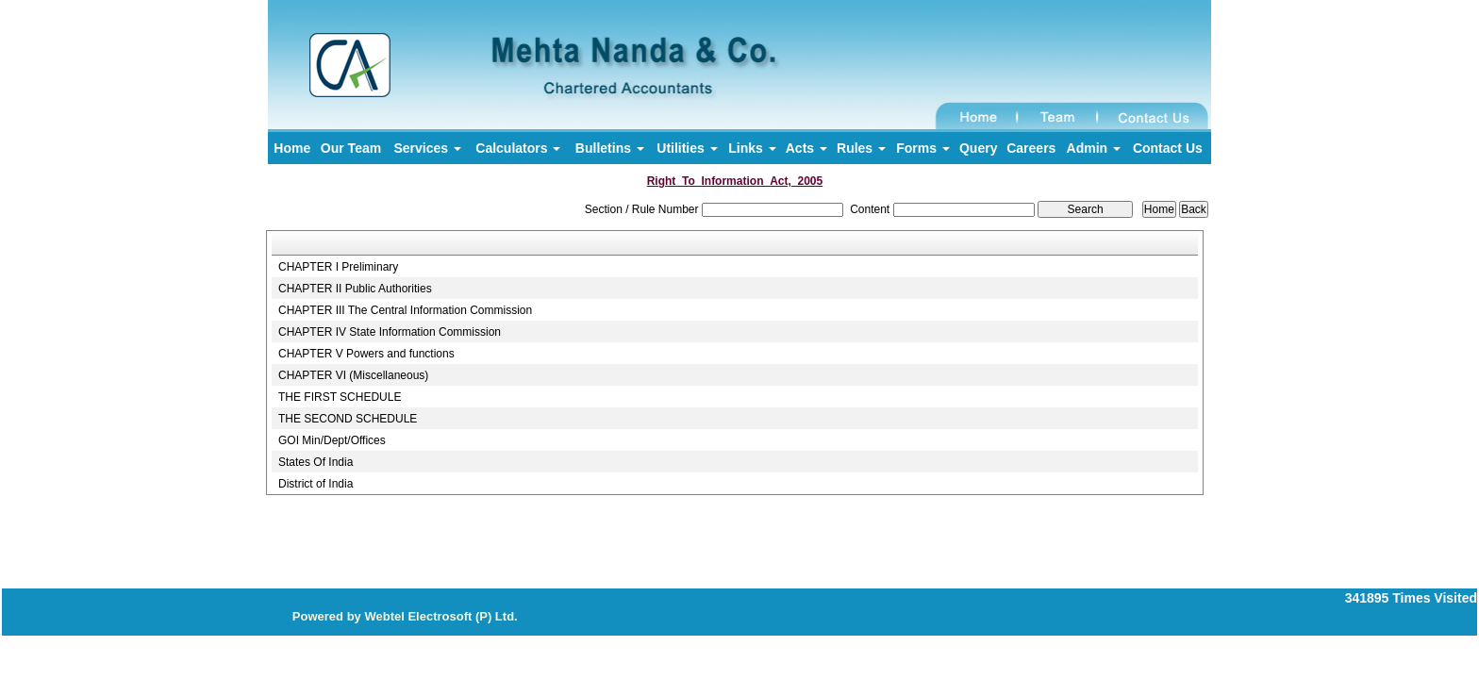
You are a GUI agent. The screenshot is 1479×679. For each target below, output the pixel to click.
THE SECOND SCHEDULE (347, 418)
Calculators (517, 148)
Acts (806, 148)
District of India (315, 483)
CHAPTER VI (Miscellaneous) (353, 375)
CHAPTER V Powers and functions (366, 353)
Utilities (686, 148)
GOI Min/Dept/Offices (332, 440)
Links (751, 148)
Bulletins (609, 148)
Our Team (351, 148)
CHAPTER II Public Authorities (355, 288)
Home (292, 148)
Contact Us (1168, 148)
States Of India (315, 462)
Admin (1094, 148)
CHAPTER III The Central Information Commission (405, 310)
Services (427, 148)
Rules (861, 148)
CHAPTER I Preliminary (338, 266)
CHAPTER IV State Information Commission (389, 332)
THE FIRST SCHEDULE (339, 397)
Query (978, 148)
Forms (923, 148)
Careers (1030, 148)
